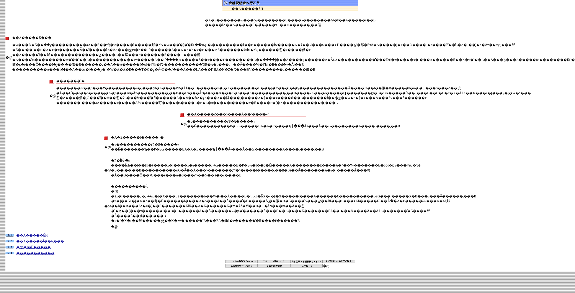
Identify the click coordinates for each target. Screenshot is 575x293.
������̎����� (35, 253)
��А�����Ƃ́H (32, 235)
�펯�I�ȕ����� (33, 247)
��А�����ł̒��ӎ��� (40, 241)
